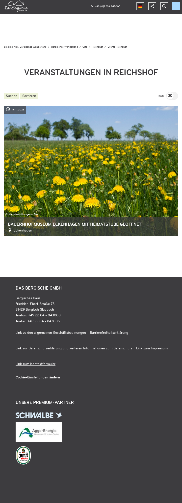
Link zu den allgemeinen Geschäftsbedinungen (51, 332)
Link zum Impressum (152, 348)
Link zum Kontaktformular (35, 363)
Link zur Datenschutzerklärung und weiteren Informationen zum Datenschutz (74, 348)
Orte (84, 46)
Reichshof (97, 46)
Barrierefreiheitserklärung (109, 332)
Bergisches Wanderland (33, 46)
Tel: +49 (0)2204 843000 (106, 6)
